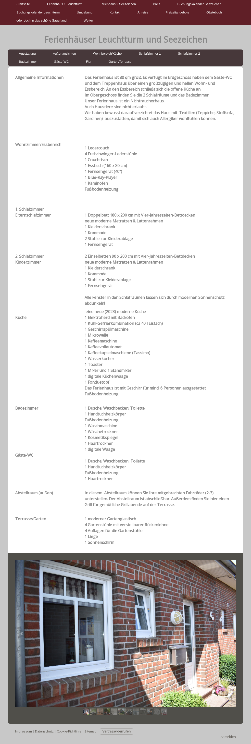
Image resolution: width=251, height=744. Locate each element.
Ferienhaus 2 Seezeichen (118, 4)
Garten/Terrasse (120, 61)
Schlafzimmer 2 (189, 53)
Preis (156, 4)
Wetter (88, 20)
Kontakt (115, 12)
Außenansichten (64, 53)
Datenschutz (44, 731)
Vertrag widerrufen (116, 731)
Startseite (23, 4)
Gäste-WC (61, 61)
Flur (88, 61)
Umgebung (84, 12)
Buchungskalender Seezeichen (199, 4)
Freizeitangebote (177, 12)
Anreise (143, 12)
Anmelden (228, 736)
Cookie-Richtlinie (69, 731)
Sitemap (91, 731)
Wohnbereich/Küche (107, 53)
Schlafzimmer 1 (150, 53)
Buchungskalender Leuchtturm (38, 12)
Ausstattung (27, 53)
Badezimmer (28, 61)
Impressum (23, 731)
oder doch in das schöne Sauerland (41, 20)
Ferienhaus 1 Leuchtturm (65, 4)
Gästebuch (214, 12)
